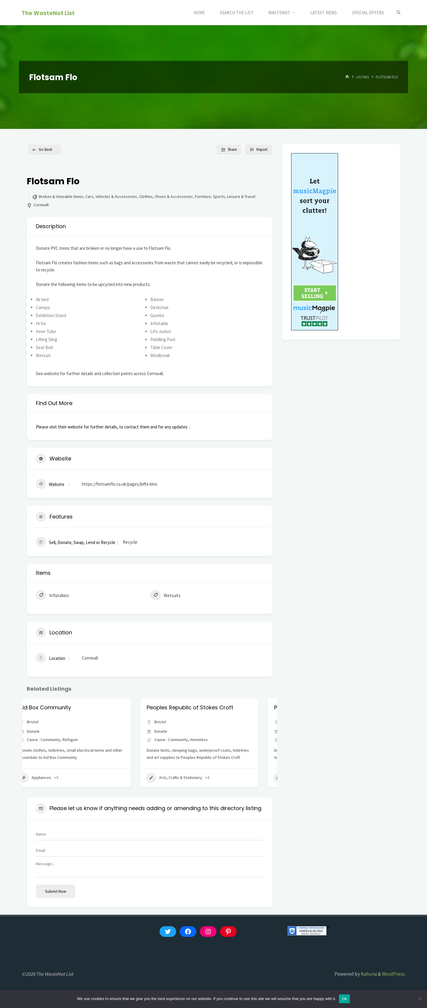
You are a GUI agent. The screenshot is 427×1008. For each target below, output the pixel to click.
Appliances (49, 778)
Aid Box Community (59, 707)
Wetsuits (165, 595)
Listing (362, 76)
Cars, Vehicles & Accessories (111, 196)
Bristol (47, 721)
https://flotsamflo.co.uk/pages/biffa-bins (119, 484)
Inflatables (52, 595)
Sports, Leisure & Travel (234, 196)
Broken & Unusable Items (61, 196)
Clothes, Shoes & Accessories (166, 196)
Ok (344, 998)
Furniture (203, 196)
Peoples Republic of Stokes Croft (204, 707)
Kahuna (368, 974)
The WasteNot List (48, 13)
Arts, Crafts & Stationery (188, 778)
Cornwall (41, 204)
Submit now (55, 891)
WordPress (393, 974)
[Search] (398, 12)
